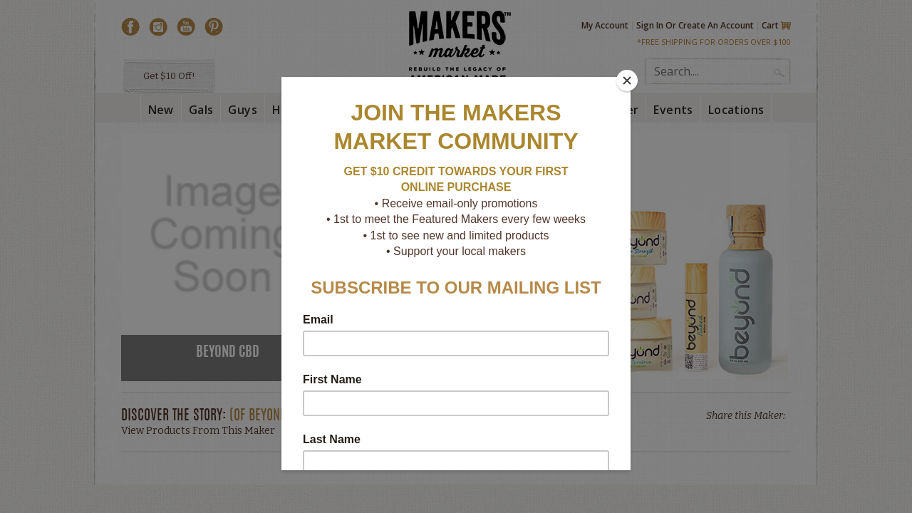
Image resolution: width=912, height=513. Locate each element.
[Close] (627, 80)
